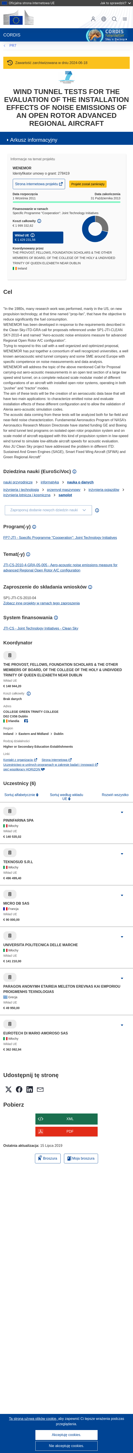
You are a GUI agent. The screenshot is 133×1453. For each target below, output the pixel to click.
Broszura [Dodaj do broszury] (47, 1157)
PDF (70, 1131)
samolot (65, 495)
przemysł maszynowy (63, 490)
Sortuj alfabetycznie (20, 795)
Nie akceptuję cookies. (66, 1446)
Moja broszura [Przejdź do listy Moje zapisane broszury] (81, 1158)
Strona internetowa (57, 760)
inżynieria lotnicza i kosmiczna (26, 495)
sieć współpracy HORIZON (24, 769)
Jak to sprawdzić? (115, 3)
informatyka (50, 482)
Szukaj (114, 19)
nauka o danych (80, 482)
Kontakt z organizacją (20, 760)
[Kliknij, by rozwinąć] (122, 812)
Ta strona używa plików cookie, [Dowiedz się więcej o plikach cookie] (33, 1419)
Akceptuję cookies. (66, 1435)
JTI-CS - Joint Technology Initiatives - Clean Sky (40, 628)
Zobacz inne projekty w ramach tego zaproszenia (41, 603)
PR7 (12, 45)
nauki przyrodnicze (18, 482)
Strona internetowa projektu (37, 185)
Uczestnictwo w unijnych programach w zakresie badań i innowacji (50, 764)
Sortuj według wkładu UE (66, 797)
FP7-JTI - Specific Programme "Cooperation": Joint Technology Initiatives (60, 538)
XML (70, 1119)
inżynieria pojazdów (104, 490)
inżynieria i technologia (21, 490)
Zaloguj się (93, 19)
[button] (104, 19)
